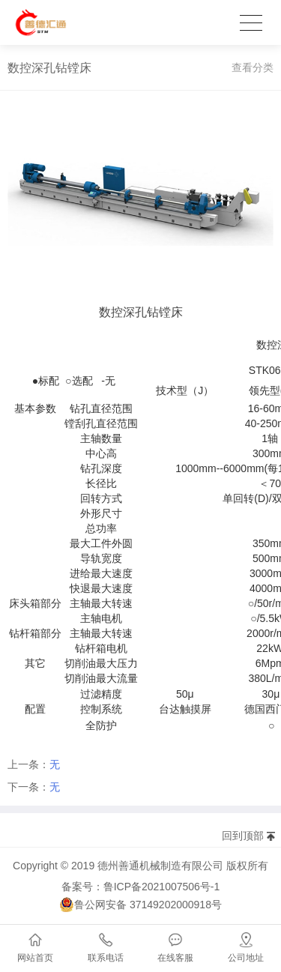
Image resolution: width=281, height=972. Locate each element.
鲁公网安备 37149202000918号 (140, 904)
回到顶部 (243, 836)
